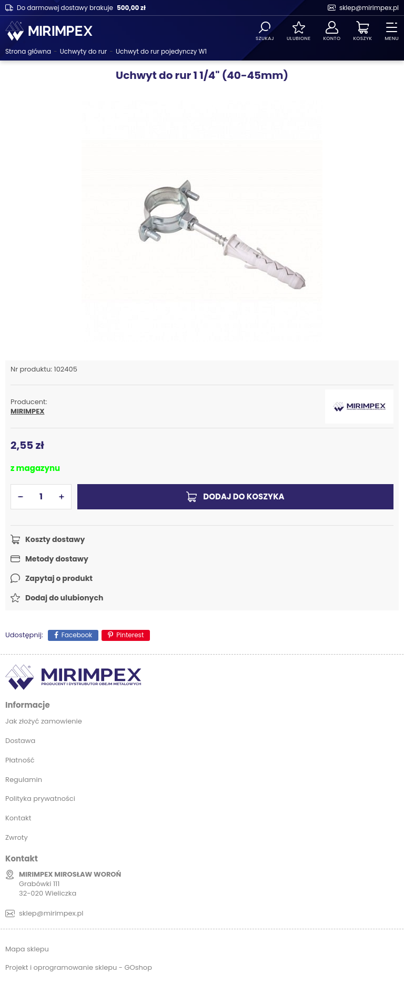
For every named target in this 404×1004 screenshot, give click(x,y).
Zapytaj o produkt (59, 578)
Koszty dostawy (55, 539)
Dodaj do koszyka (243, 496)
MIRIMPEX (27, 411)
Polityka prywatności (40, 799)
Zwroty (16, 837)
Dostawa (20, 741)
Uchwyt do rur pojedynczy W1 (161, 51)
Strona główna (28, 51)
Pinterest (130, 634)
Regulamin (23, 780)
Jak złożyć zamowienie (43, 721)
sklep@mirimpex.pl (369, 7)
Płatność (20, 760)
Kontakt (18, 818)
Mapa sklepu (27, 949)
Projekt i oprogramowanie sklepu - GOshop (78, 967)
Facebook (77, 634)
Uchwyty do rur (83, 51)
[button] (21, 496)
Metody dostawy (56, 559)
